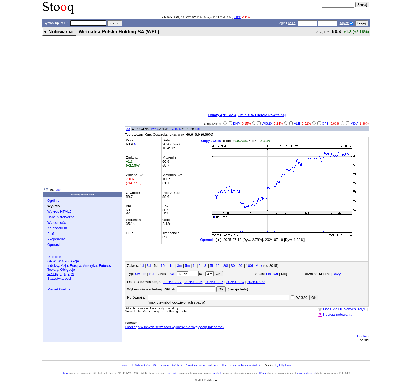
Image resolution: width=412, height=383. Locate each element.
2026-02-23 (256, 282)
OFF (58, 189)
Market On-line (58, 289)
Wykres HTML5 (59, 212)
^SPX (237, 17)
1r (194, 266)
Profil (51, 234)
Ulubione (54, 257)
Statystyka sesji (59, 278)
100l (249, 266)
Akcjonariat (56, 239)
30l (233, 266)
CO (276, 365)
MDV (354, 123)
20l (225, 266)
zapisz (344, 23)
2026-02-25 (214, 282)
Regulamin (177, 365)
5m (187, 266)
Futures (105, 266)
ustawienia (205, 365)
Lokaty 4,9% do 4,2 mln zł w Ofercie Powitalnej (247, 115)
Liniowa (272, 274)
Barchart (171, 372)
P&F (172, 274)
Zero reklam (220, 365)
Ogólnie (53, 201)
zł (72, 274)
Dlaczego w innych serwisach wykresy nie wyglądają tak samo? (174, 327)
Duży (337, 274)
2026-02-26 (193, 282)
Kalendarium (57, 228)
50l (240, 266)
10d (163, 266)
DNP (236, 123)
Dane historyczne (61, 217)
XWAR (154, 128)
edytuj (362, 309)
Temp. (288, 365)
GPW (51, 261)
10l (218, 266)
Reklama (164, 365)
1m (171, 266)
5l (211, 266)
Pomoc (124, 365)
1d (142, 266)
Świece (140, 274)
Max (259, 266)
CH (281, 365)
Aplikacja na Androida (250, 365)
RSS (154, 365)
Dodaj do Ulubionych (339, 309)
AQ (45, 189)
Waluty (52, 274)
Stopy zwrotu (211, 141)
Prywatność (191, 365)
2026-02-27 (172, 282)
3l (205, 266)
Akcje (74, 261)
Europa (75, 266)
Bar (151, 274)
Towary (52, 270)
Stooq (233, 365)
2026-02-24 (235, 282)
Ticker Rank (174, 128)
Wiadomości (56, 223)
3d (149, 266)
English (363, 336)
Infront (64, 372)
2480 (197, 128)
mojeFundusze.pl (306, 372)
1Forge (262, 372)
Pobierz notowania (337, 314)
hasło (291, 23)
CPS (325, 123)
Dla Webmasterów (140, 365)
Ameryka (90, 266)
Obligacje (67, 270)
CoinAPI (216, 372)
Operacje (54, 245)
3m (179, 266)
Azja (64, 266)
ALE (297, 123)
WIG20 (63, 261)
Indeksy (53, 266)
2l (200, 266)
